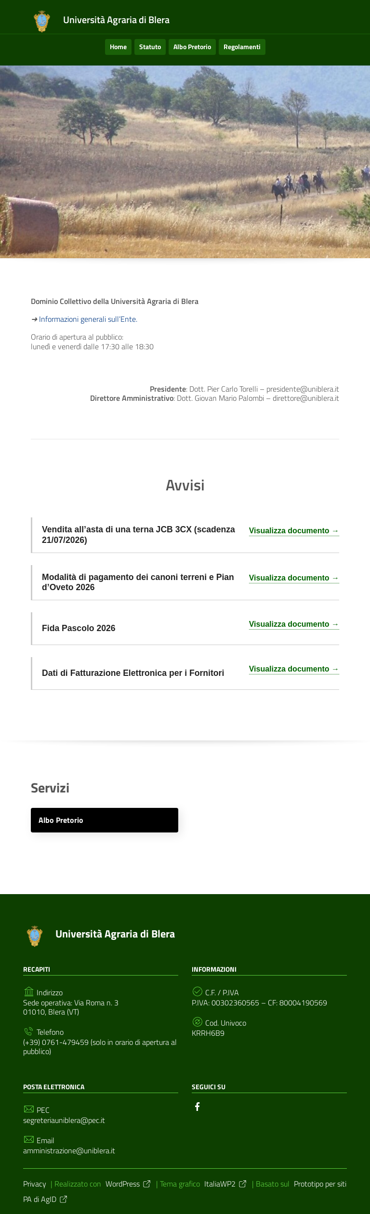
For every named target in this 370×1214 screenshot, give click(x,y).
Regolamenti (242, 46)
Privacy (34, 1183)
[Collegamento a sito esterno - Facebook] (197, 1105)
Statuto (150, 46)
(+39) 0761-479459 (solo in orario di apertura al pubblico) (100, 1047)
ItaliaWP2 (226, 1183)
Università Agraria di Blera (115, 933)
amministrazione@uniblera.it (69, 1150)
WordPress (129, 1183)
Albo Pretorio (192, 46)
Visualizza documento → (294, 531)
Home (118, 46)
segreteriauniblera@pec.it (64, 1120)
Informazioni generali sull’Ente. (88, 319)
